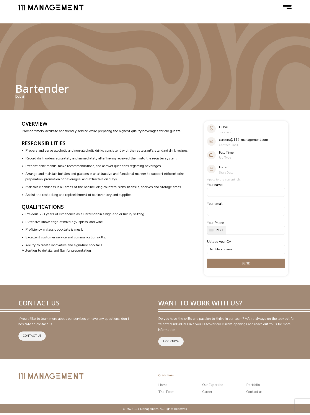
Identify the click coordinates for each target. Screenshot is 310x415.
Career (207, 394)
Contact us (32, 338)
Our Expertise (212, 387)
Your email (246, 211)
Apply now (171, 344)
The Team (166, 394)
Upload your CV (246, 249)
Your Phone (246, 230)
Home (163, 387)
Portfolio (253, 387)
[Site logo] (50, 8)
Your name (246, 192)
